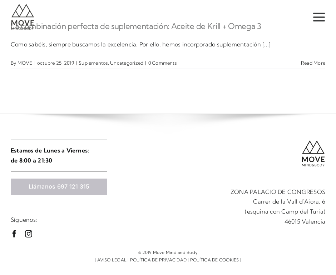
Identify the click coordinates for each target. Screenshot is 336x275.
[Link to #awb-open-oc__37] (318, 16)
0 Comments (162, 63)
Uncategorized (126, 63)
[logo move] (23, 5)
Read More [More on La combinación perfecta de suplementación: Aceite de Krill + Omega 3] (313, 63)
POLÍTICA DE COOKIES (214, 259)
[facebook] (14, 234)
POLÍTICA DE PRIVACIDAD (158, 259)
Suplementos (93, 63)
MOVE (25, 63)
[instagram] (28, 234)
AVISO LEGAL (112, 259)
